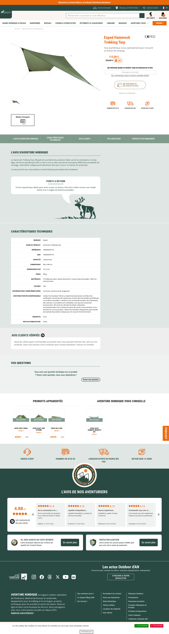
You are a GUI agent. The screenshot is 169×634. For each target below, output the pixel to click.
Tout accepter (141, 626)
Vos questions (114, 138)
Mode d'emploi (23, 117)
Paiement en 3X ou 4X (113, 108)
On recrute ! (82, 601)
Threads (50, 577)
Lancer (142, 15)
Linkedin (74, 577)
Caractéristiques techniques (55, 138)
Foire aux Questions (111, 597)
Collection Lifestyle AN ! (138, 619)
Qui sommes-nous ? (85, 593)
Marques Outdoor (135, 593)
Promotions (133, 597)
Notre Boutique (109, 601)
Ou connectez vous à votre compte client (130, 75)
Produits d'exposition (137, 611)
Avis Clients (84, 138)
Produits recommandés (143, 138)
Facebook (42, 577)
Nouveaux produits (136, 601)
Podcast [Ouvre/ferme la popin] (166, 433)
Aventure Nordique (24, 594)
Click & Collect (109, 605)
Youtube (66, 577)
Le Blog (19, 577)
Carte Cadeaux (134, 615)
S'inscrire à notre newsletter (120, 577)
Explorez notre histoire (22, 613)
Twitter (58, 577)
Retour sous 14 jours (147, 108)
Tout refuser (156, 626)
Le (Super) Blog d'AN (85, 597)
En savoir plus (70, 542)
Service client (27, 459)
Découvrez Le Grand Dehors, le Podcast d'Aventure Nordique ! (84, 2)
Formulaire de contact (112, 593)
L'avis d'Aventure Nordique (25, 138)
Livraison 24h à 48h (130, 108)
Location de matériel (111, 609)
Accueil (17, 29)
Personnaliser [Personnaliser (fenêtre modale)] (86, 631)
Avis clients (107, 612)
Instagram (33, 577)
